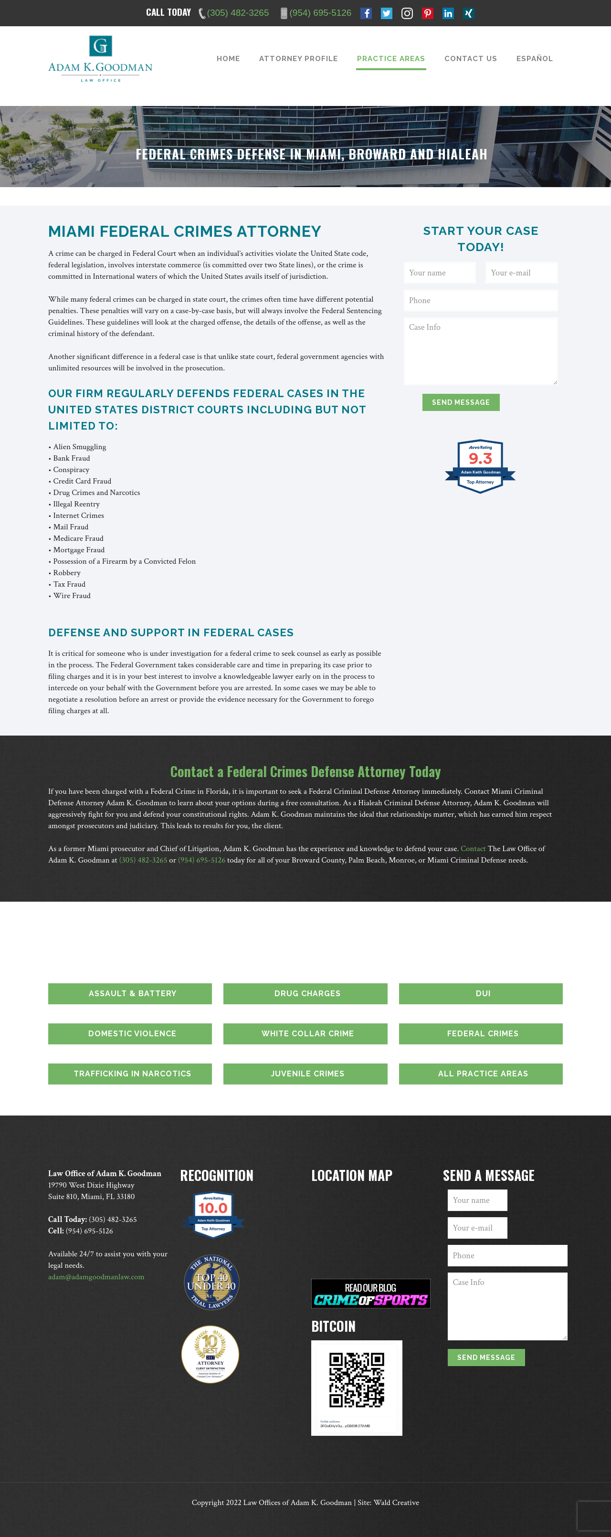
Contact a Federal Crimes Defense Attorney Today (305, 771)
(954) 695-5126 (201, 860)
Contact (473, 848)
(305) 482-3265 (143, 860)
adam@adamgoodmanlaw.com (96, 1277)
